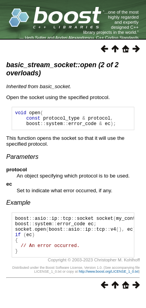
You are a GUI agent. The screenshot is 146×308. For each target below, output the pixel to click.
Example (18, 206)
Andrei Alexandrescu (74, 37)
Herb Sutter (35, 37)
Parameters (22, 160)
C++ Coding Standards (117, 37)
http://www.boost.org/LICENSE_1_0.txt (109, 283)
